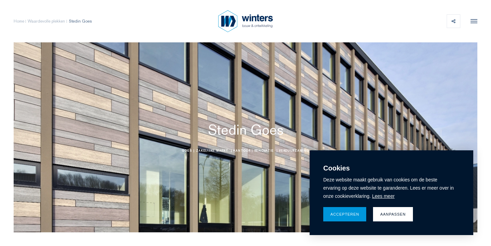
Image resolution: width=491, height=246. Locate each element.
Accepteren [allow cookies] (344, 214)
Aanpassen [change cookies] (393, 214)
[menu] (472, 21)
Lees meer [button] (383, 196)
